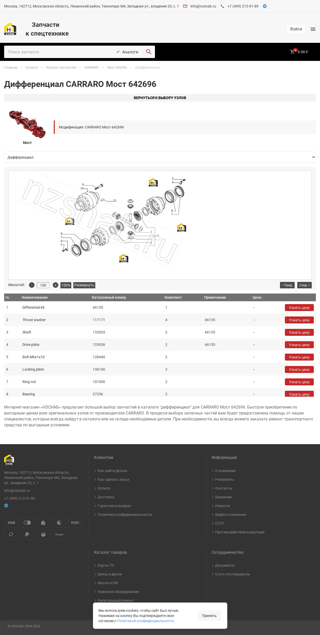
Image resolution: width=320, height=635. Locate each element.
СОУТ (219, 523)
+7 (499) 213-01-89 (243, 6)
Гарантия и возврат (114, 505)
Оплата (104, 488)
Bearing (28, 394)
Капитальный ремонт (116, 600)
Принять (209, 615)
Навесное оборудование (118, 591)
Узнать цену (299, 307)
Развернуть (84, 284)
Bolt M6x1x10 (33, 356)
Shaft (26, 332)
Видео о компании (230, 514)
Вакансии (223, 496)
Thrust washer (34, 319)
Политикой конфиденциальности (145, 620)
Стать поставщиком (232, 574)
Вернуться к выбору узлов (160, 97)
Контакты (223, 488)
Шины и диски (110, 574)
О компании (225, 470)
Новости (222, 505)
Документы (225, 565)
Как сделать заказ (113, 479)
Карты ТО (106, 565)
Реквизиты (224, 479)
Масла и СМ (108, 582)
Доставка (106, 496)
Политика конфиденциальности (125, 514)
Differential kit (33, 307)
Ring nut (29, 381)
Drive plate (30, 344)
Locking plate (33, 369)
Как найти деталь (113, 470)
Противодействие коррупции (239, 532)
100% (65, 285)
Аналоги (130, 52)
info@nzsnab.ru (203, 6)
